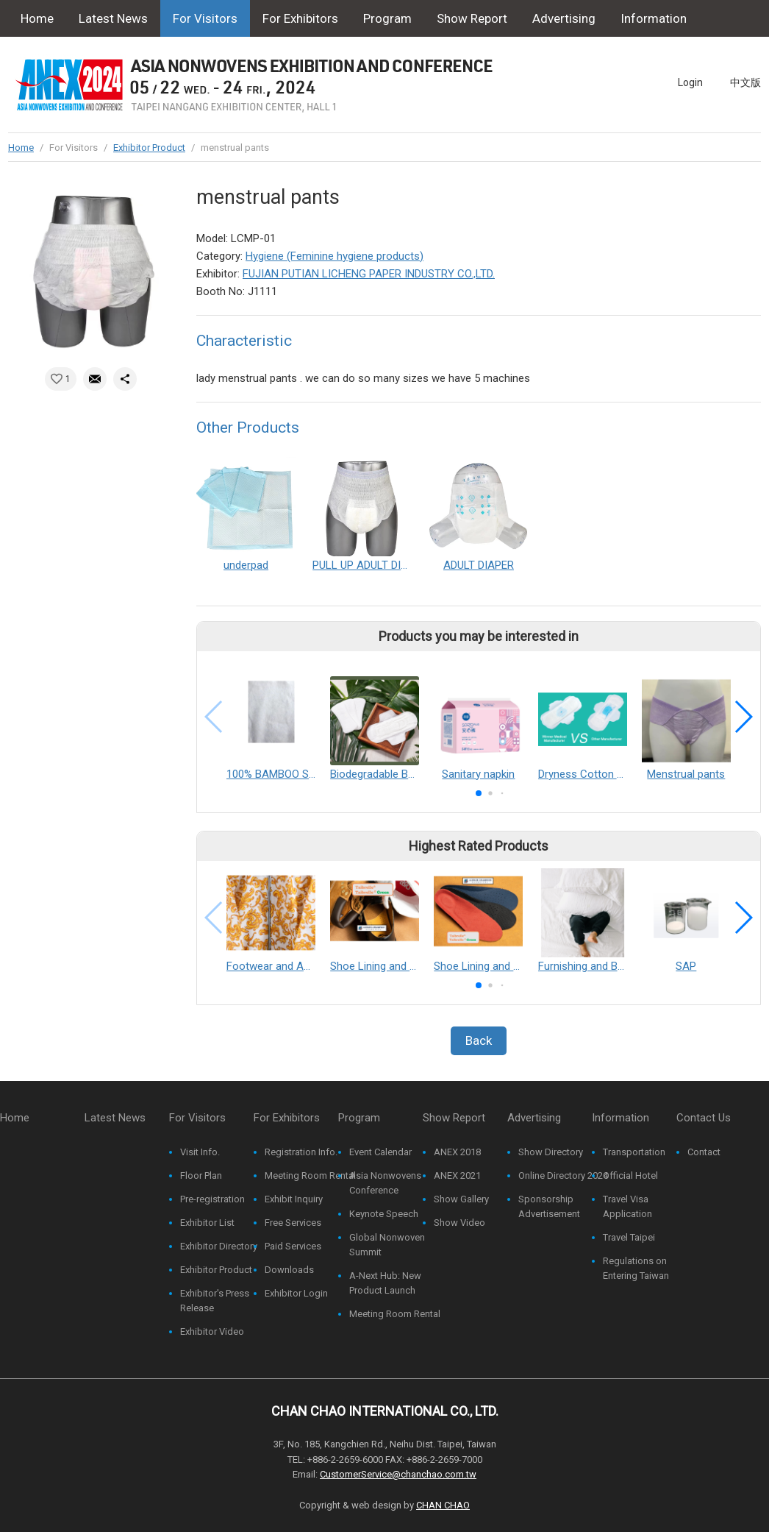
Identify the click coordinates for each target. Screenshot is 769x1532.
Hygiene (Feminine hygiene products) (334, 256)
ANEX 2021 (457, 1175)
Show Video (459, 1222)
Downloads (289, 1269)
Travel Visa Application (627, 1206)
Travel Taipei (629, 1237)
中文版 (745, 82)
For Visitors (205, 18)
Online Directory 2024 (563, 1175)
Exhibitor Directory (218, 1246)
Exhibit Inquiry (294, 1199)
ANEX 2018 (457, 1151)
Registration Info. (301, 1151)
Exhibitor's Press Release (214, 1300)
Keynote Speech (383, 1213)
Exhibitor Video (212, 1331)
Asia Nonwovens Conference (385, 1183)
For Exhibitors (300, 18)
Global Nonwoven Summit (387, 1245)
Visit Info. (200, 1151)
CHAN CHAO (443, 1505)
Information (653, 18)
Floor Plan (201, 1175)
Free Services (293, 1222)
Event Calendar (380, 1151)
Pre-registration (212, 1199)
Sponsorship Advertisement (549, 1206)
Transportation (634, 1151)
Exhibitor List (207, 1222)
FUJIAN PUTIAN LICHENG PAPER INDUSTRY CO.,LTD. (369, 273)
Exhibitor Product (149, 147)
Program (387, 18)
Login (690, 82)
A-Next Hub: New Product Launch (385, 1283)
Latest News (113, 18)
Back (478, 1040)
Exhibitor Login (296, 1293)
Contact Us (51, 55)
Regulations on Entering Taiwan (636, 1268)
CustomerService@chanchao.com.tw (398, 1474)
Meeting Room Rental (310, 1175)
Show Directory (550, 1151)
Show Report (472, 18)
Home (37, 18)
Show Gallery (461, 1199)
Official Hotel (630, 1175)
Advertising (563, 18)
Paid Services (293, 1246)
